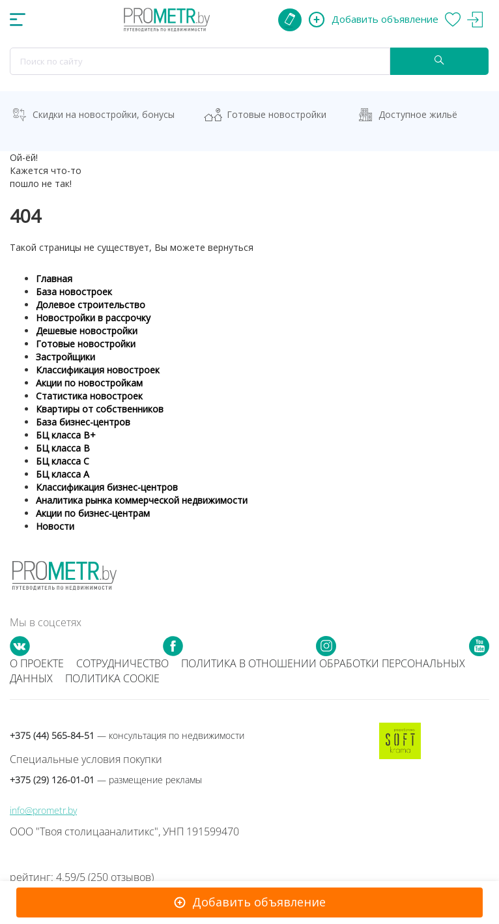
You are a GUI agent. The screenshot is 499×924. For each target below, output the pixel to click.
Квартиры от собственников (100, 409)
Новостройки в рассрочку (93, 317)
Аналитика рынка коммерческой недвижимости (142, 500)
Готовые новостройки (276, 114)
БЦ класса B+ (66, 435)
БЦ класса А (62, 474)
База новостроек (74, 291)
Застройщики (65, 357)
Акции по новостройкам (89, 383)
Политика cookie (112, 678)
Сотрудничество (122, 663)
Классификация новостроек (98, 370)
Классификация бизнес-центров (107, 487)
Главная (54, 278)
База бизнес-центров (83, 422)
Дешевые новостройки (86, 331)
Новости (55, 526)
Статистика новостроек (89, 396)
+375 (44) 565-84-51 (127, 735)
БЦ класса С (62, 461)
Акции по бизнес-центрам (93, 513)
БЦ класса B (63, 448)
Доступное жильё (417, 114)
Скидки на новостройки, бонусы (104, 114)
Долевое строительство (90, 304)
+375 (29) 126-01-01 (106, 779)
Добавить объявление (259, 902)
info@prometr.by (43, 810)
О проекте (37, 663)
